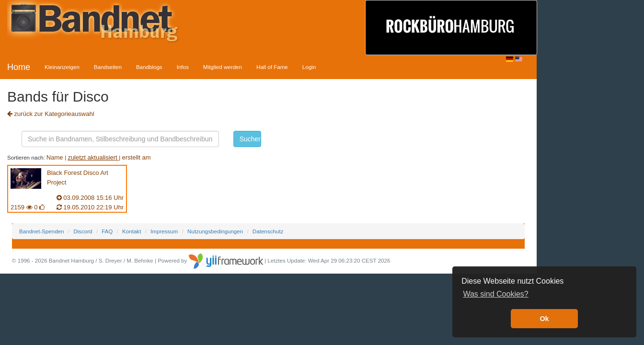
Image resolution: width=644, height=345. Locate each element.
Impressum (164, 231)
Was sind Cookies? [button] (495, 294)
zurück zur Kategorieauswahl (50, 113)
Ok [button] (544, 318)
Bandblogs (149, 67)
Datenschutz (268, 231)
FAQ (107, 231)
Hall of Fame (272, 67)
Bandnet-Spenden (41, 231)
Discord (82, 231)
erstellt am (136, 157)
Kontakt (131, 231)
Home (18, 67)
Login (309, 67)
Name (55, 157)
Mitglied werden (222, 67)
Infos (183, 67)
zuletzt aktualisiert (93, 157)
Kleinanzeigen (62, 67)
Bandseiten (108, 67)
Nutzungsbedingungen (215, 231)
